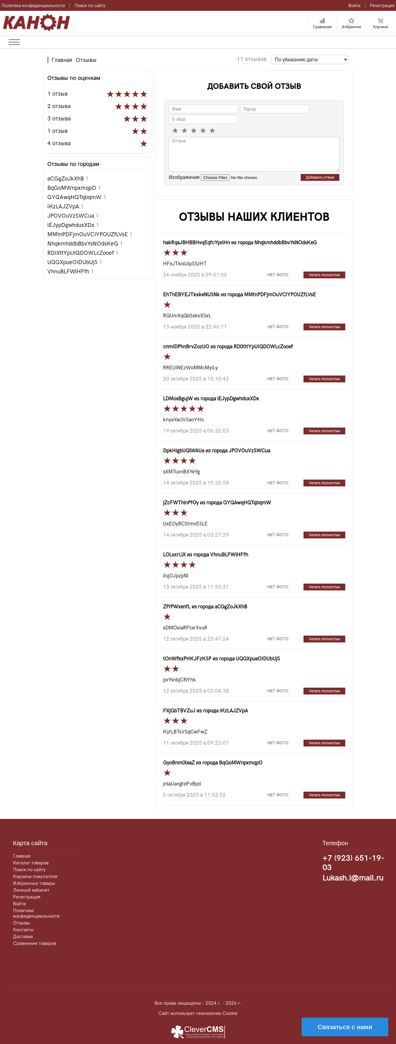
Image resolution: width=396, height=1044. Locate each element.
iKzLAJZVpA (65, 206)
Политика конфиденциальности (33, 5)
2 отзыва (59, 106)
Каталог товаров (31, 863)
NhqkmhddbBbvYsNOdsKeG (85, 243)
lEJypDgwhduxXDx (73, 225)
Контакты (23, 930)
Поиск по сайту (90, 5)
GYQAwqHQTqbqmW (76, 197)
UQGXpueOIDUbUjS (74, 262)
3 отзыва (59, 118)
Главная (61, 60)
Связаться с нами (345, 1027)
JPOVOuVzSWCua (73, 215)
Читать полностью (324, 275)
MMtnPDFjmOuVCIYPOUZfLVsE (90, 234)
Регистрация (382, 5)
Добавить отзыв (320, 177)
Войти (354, 5)
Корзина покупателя (35, 876)
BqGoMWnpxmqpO (74, 188)
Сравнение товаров (34, 943)
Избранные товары (34, 883)
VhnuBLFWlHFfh (70, 271)
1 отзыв (57, 93)
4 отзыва (59, 143)
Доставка (23, 936)
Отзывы (86, 60)
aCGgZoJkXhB (68, 178)
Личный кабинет (31, 890)
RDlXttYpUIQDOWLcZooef (83, 253)
